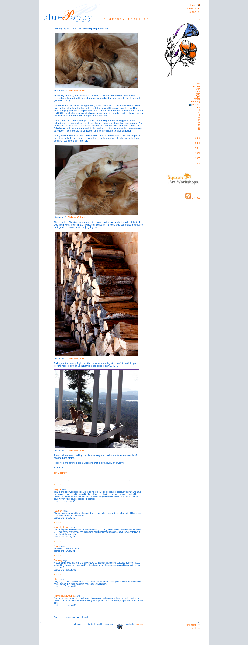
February (195, 101)
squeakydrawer (62, 527)
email (193, 628)
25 (199, 110)
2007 (197, 148)
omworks (139, 624)
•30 (198, 107)
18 (199, 122)
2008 (197, 143)
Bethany (58, 560)
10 (199, 127)
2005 (197, 158)
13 (199, 125)
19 (199, 117)
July (198, 88)
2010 (197, 83)
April (198, 96)
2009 (197, 138)
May (198, 94)
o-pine (192, 12)
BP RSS (192, 197)
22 (199, 112)
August (196, 86)
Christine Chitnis (76, 90)
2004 (197, 163)
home (193, 5)
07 (199, 130)
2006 (197, 153)
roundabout (190, 625)
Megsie (57, 489)
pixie (56, 579)
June (197, 91)
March (197, 99)
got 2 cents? (60, 472)
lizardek (58, 510)
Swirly (57, 546)
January (196, 104)
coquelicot (190, 8)
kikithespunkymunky (64, 596)
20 (199, 115)
